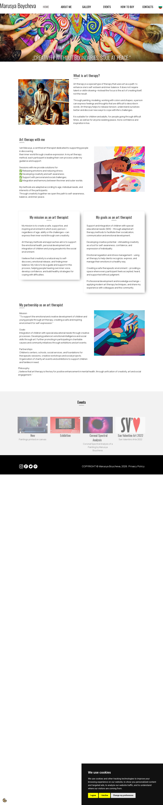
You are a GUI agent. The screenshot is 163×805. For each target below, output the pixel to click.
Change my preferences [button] (123, 795)
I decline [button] (104, 795)
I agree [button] (93, 795)
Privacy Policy (136, 466)
